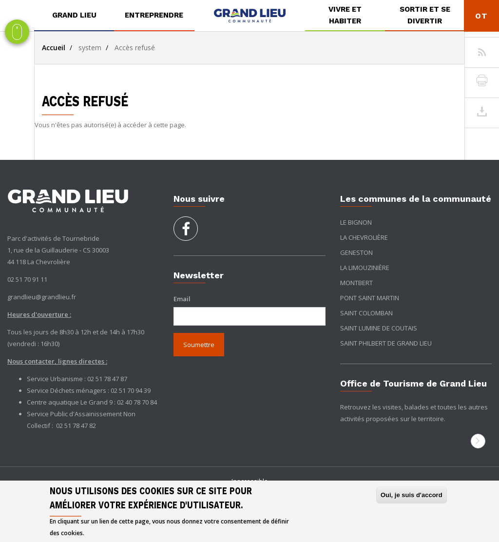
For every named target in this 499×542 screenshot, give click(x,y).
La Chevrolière (364, 237)
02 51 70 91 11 (27, 279)
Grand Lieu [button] (74, 15)
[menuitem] (74, 15)
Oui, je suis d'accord (411, 495)
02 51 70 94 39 (131, 390)
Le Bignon (356, 222)
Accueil (53, 47)
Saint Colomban (366, 313)
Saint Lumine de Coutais (378, 328)
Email (182, 298)
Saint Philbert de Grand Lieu (386, 343)
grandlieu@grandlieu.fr (41, 296)
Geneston (356, 252)
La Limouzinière (364, 267)
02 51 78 (68, 425)
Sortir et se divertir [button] (425, 15)
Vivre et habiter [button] (345, 15)
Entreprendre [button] (154, 15)
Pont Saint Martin (369, 297)
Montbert (356, 282)
